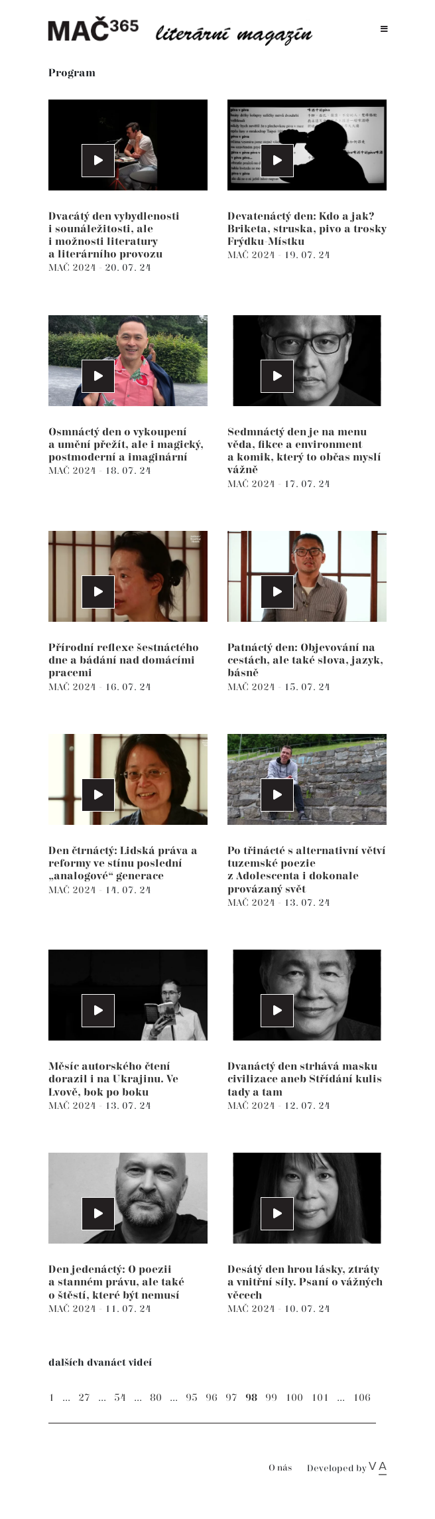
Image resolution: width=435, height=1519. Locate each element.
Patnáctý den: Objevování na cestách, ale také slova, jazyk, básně (305, 660)
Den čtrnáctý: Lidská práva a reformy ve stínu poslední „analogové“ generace (123, 863)
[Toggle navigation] (384, 29)
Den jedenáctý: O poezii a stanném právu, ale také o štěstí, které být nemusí (116, 1282)
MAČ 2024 (73, 268)
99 (271, 1398)
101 (320, 1398)
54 (120, 1398)
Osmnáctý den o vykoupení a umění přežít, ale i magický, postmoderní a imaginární (126, 445)
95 (192, 1398)
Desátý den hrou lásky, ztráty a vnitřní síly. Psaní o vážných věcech (305, 1282)
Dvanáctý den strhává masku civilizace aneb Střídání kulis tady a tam (304, 1079)
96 (212, 1398)
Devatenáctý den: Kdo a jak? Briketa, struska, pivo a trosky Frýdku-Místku (307, 229)
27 (84, 1398)
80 (156, 1398)
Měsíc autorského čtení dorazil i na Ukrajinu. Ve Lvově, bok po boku (113, 1079)
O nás (280, 1468)
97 (231, 1398)
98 (251, 1398)
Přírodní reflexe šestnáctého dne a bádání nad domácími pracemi (123, 660)
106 (362, 1398)
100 (294, 1398)
